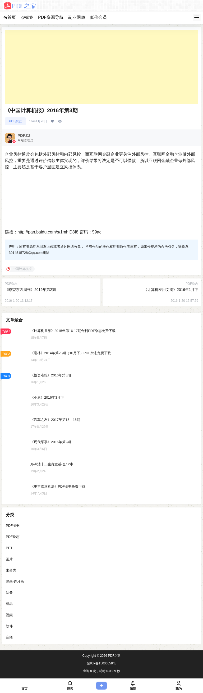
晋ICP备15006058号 (101, 663)
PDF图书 (13, 526)
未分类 (11, 570)
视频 (9, 615)
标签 (27, 17)
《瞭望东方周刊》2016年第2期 (30, 289)
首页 (9, 17)
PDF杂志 (15, 121)
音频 (9, 637)
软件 (9, 626)
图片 (9, 559)
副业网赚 (76, 17)
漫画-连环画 (15, 581)
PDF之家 (114, 656)
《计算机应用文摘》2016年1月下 (171, 289)
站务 (9, 593)
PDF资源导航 (50, 17)
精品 (9, 604)
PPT (9, 548)
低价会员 (98, 17)
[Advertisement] (101, 67)
